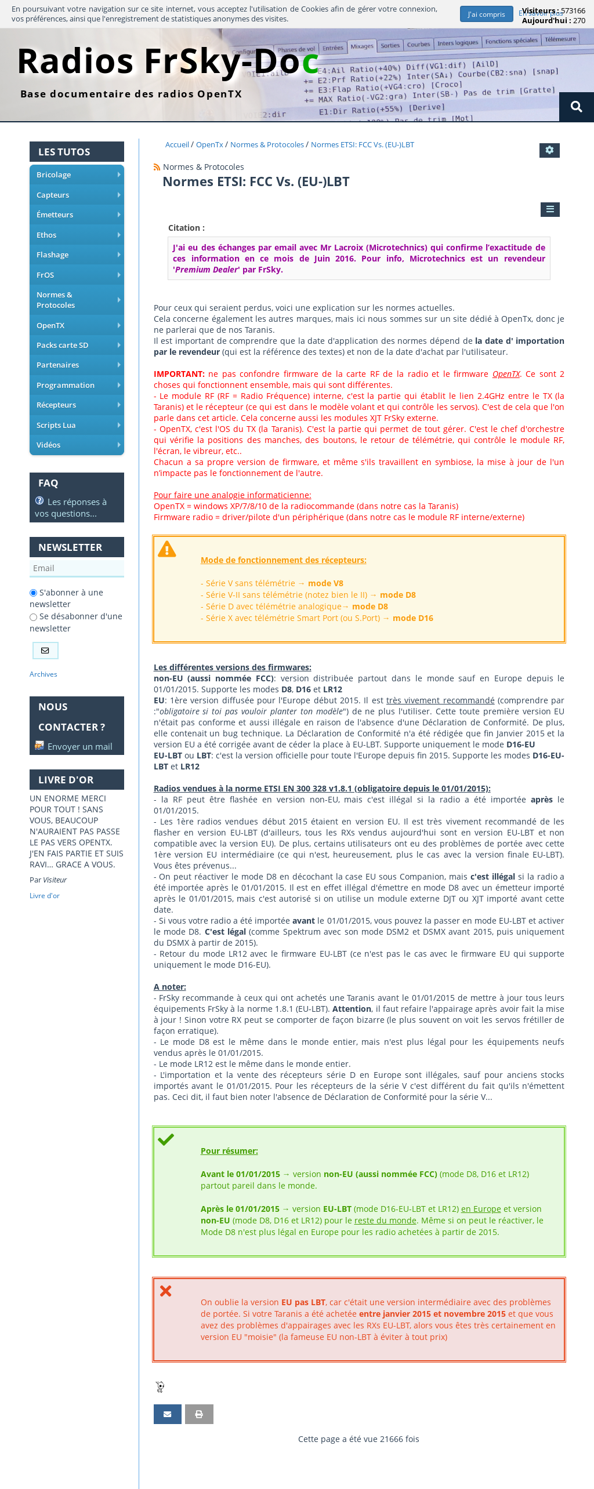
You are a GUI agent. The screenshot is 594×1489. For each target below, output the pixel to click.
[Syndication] (157, 166)
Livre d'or (46, 887)
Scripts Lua (79, 405)
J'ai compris (485, 14)
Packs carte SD (79, 329)
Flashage (79, 252)
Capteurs (79, 195)
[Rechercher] (576, 106)
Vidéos (79, 425)
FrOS (79, 271)
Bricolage (79, 176)
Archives (44, 653)
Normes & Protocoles (79, 291)
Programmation (79, 367)
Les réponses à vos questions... (71, 485)
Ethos (79, 233)
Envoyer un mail (64, 731)
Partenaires (79, 348)
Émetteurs (79, 214)
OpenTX (79, 310)
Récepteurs (79, 386)
